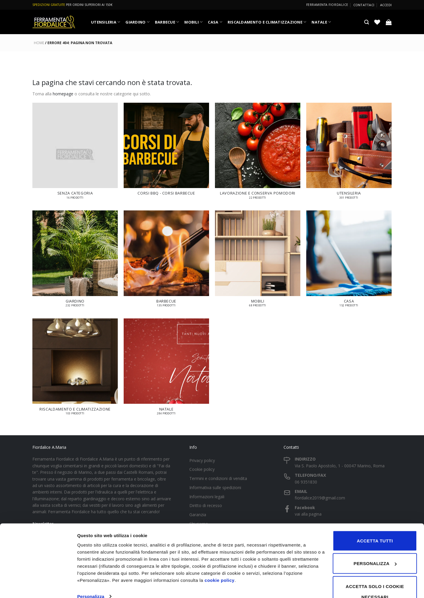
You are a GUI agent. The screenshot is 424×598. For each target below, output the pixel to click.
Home (39, 42)
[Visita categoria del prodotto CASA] (349, 261)
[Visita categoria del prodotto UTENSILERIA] (349, 154)
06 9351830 (306, 482)
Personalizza (90, 579)
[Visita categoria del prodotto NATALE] (166, 369)
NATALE (321, 22)
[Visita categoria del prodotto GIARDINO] (75, 261)
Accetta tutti (375, 524)
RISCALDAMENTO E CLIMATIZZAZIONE (267, 22)
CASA (215, 22)
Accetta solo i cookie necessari (375, 575)
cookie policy (220, 563)
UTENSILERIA (105, 22)
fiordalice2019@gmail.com (320, 498)
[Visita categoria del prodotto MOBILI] (257, 261)
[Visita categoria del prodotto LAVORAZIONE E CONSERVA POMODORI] (257, 154)
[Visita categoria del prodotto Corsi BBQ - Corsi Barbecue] (166, 152)
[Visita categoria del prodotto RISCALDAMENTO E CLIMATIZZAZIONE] (75, 369)
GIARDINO (137, 22)
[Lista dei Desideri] (377, 22)
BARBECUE (167, 22)
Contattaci (363, 5)
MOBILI (193, 22)
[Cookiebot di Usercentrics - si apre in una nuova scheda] (38, 586)
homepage (63, 94)
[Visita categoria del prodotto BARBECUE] (166, 261)
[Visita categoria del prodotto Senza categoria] (75, 154)
